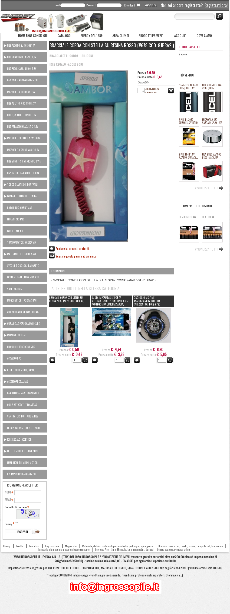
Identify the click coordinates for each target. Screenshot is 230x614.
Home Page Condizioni (32, 35)
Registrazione (52, 546)
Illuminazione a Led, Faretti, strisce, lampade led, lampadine (190, 546)
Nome (9, 492)
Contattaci (34, 546)
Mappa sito (70, 546)
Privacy (9, 524)
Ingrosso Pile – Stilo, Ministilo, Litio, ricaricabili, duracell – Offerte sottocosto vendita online (142, 549)
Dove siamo (204, 35)
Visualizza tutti (206, 187)
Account (180, 35)
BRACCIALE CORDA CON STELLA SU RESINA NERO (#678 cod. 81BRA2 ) (66, 299)
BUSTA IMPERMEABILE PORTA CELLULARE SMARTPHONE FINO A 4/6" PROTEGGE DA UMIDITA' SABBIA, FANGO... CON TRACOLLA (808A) (110, 303)
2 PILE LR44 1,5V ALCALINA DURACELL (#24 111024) (188, 156)
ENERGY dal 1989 (91, 35)
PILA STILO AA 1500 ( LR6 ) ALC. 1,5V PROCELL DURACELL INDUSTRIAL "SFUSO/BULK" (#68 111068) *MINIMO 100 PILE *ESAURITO (189, 86)
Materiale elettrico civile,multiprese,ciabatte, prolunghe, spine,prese (117, 546)
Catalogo (64, 35)
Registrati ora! (216, 5)
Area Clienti (120, 35)
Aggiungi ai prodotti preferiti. (73, 248)
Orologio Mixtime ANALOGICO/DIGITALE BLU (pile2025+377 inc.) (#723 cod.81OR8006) (147, 303)
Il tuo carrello (189, 46)
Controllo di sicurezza (17, 507)
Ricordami (129, 5)
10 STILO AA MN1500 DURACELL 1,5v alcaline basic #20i (211, 219)
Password (91, 5)
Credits (19, 546)
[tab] (25, 45)
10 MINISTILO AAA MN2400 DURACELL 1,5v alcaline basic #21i (188, 219)
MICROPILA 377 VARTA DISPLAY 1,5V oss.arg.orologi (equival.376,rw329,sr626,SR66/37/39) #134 (212, 121)
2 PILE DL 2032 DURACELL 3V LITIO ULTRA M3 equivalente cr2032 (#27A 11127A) (188, 121)
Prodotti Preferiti (151, 35)
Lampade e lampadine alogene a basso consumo (63, 549)
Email (57, 5)
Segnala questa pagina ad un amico (76, 256)
